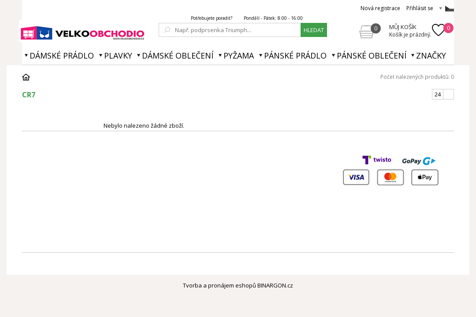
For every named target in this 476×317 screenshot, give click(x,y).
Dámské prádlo (62, 55)
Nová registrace (380, 8)
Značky (431, 55)
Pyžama (238, 55)
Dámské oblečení (177, 55)
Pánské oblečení (371, 55)
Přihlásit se (419, 8)
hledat (314, 30)
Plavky (118, 55)
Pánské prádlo (295, 55)
